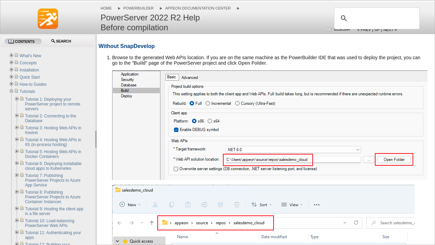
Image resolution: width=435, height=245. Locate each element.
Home (106, 8)
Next (388, 30)
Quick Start (30, 77)
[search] (375, 18)
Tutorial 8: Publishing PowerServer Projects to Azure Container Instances (53, 197)
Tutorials (27, 91)
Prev (366, 30)
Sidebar (342, 29)
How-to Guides (33, 84)
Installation (29, 70)
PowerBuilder (138, 8)
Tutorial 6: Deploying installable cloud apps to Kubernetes (53, 166)
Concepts (28, 63)
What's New (30, 55)
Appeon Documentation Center (198, 8)
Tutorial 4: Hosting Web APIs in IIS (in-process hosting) (53, 142)
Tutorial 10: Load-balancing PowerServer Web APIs (49, 223)
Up (377, 30)
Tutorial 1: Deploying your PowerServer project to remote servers (53, 104)
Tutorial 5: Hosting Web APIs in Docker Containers (53, 154)
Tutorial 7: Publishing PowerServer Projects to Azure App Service (53, 180)
